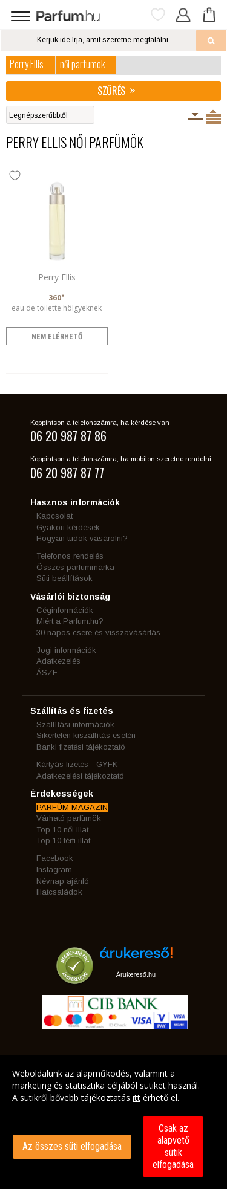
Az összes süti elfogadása (72, 1146)
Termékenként (213, 116)
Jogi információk (66, 650)
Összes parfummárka (75, 567)
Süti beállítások (64, 578)
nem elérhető (56, 336)
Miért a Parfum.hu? (70, 621)
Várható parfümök (68, 818)
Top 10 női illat (62, 829)
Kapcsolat (54, 515)
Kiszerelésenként (195, 116)
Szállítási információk (75, 724)
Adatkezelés (58, 661)
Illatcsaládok (59, 891)
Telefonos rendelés (70, 555)
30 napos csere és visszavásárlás (98, 632)
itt (136, 1097)
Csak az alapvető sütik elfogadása (173, 1146)
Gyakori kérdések (68, 527)
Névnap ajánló (62, 881)
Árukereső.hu (136, 974)
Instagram (54, 869)
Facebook (54, 858)
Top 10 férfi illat (63, 840)
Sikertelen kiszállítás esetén (86, 735)
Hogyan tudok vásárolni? (82, 538)
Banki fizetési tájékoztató (80, 746)
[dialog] (113, 1122)
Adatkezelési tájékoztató (80, 775)
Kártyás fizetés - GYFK (76, 764)
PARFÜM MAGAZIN (72, 807)
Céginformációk (64, 610)
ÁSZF (47, 672)
